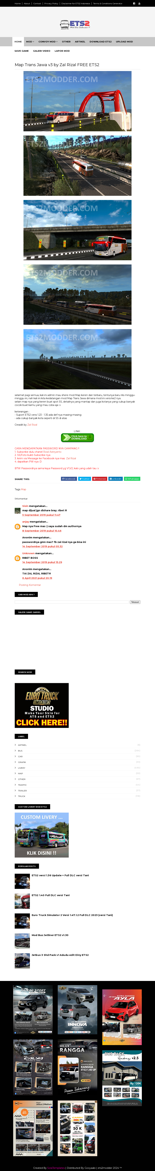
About (31, 3)
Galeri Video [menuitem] (44, 52)
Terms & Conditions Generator (111, 3)
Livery (25, 770)
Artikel (26, 747)
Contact (41, 3)
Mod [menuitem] (32, 43)
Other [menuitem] (69, 43)
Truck (25, 798)
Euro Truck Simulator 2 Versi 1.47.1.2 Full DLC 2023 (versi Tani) (76, 917)
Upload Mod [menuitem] (127, 43)
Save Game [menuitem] (24, 52)
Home (21, 3)
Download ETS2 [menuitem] (103, 43)
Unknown (32, 555)
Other (25, 781)
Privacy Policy (55, 3)
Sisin (29, 508)
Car (24, 759)
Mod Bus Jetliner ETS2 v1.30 (53, 937)
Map (27, 491)
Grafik (26, 764)
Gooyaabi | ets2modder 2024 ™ (103, 1164)
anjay (29, 524)
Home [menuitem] (20, 43)
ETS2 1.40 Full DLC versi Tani (54, 897)
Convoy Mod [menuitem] (49, 43)
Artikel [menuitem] (83, 43)
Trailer (26, 793)
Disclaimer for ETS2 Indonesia (79, 3)
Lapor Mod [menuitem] (64, 52)
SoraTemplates (56, 1164)
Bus (24, 753)
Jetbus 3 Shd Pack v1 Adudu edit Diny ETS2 (63, 957)
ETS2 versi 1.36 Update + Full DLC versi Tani (64, 877)
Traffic (26, 787)
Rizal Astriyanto (56, 454)
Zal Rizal (36, 427)
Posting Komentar (34, 587)
